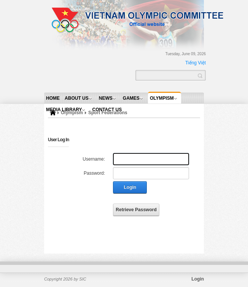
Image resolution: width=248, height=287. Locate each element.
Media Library (64, 109)
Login (130, 187)
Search (200, 75)
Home (53, 98)
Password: (94, 173)
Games (131, 98)
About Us (77, 98)
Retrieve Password (136, 209)
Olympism (162, 98)
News (106, 98)
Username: (94, 159)
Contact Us (107, 109)
